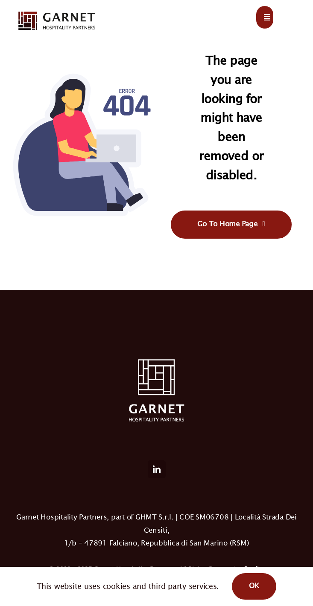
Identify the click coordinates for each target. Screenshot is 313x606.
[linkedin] (157, 469)
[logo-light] (56, 12)
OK (254, 586)
